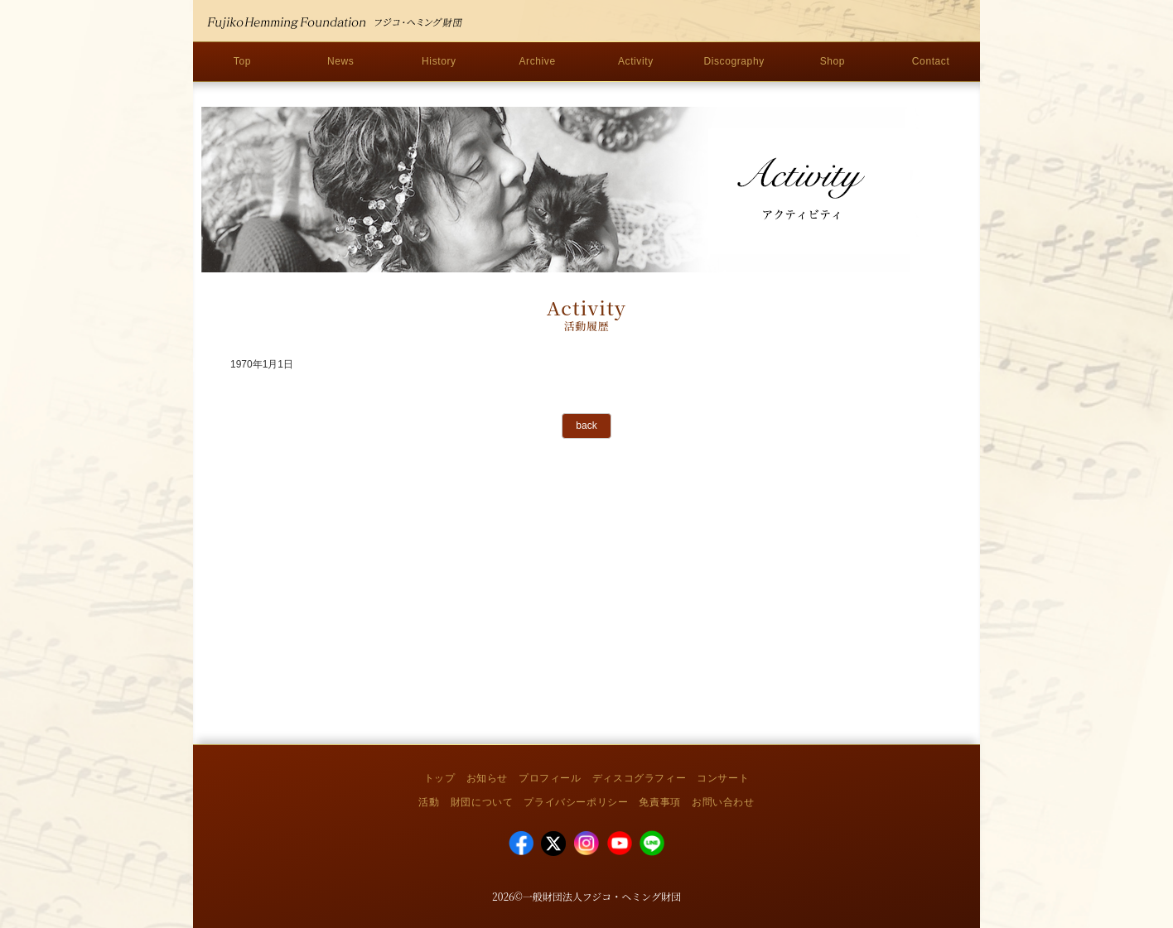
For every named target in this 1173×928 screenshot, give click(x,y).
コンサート (723, 778)
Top (242, 61)
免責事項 (659, 802)
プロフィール (550, 778)
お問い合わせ (723, 802)
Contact (931, 61)
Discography (733, 61)
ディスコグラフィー (639, 778)
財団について (482, 802)
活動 (428, 802)
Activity (636, 61)
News (340, 61)
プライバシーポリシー (576, 802)
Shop (832, 61)
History (439, 61)
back (586, 425)
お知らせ (487, 778)
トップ (440, 778)
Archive (537, 61)
